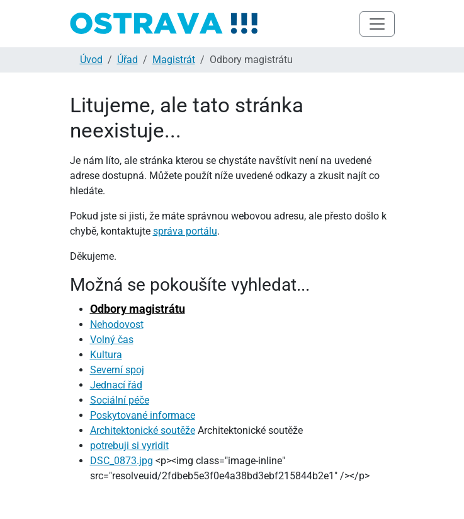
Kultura (106, 355)
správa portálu (185, 231)
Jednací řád (116, 385)
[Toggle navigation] (377, 24)
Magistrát (173, 60)
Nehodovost (117, 324)
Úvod (91, 60)
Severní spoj (117, 370)
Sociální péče (119, 400)
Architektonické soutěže (142, 430)
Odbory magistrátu (137, 308)
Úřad (127, 60)
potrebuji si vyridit (129, 446)
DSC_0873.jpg (121, 461)
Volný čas (111, 340)
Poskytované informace (142, 415)
